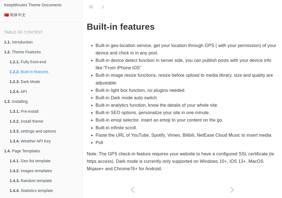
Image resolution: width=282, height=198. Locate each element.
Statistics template (31, 190)
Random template (31, 180)
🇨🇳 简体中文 (15, 15)
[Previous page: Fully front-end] (132, 189)
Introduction (18, 42)
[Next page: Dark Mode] (232, 189)
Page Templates (22, 151)
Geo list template (30, 161)
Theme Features (22, 52)
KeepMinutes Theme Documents (33, 5)
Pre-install (24, 111)
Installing (16, 101)
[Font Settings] (103, 7)
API (18, 91)
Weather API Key (30, 141)
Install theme (26, 121)
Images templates (31, 171)
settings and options (33, 131)
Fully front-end (28, 62)
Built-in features (29, 72)
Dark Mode (25, 81)
